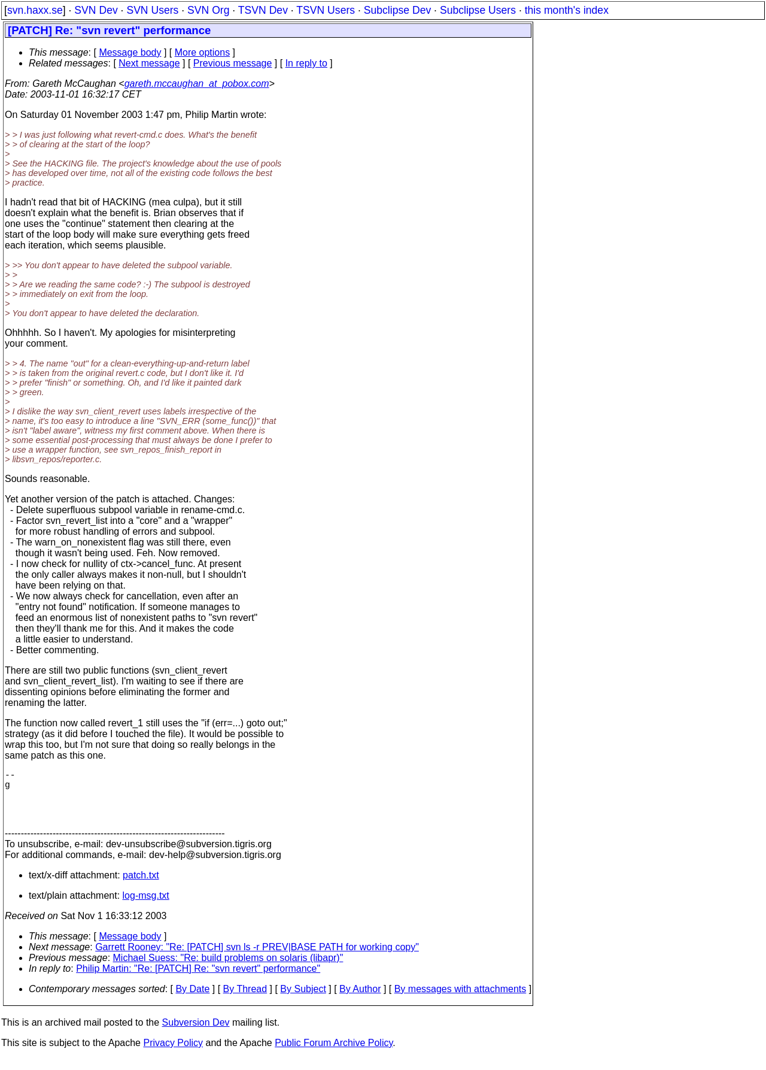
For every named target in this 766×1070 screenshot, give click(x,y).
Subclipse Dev (397, 10)
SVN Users (152, 10)
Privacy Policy (173, 1055)
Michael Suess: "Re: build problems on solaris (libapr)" (228, 970)
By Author (360, 1001)
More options (202, 52)
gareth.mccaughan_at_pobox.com (196, 83)
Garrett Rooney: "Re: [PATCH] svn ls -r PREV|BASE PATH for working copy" (257, 959)
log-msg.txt (146, 907)
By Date (192, 1001)
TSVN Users (325, 10)
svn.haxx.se (35, 10)
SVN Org (208, 10)
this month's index (567, 10)
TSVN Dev (263, 10)
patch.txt (141, 887)
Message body (130, 52)
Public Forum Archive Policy (334, 1055)
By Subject (303, 1001)
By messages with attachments (460, 1001)
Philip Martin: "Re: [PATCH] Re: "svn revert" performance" (198, 980)
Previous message (232, 63)
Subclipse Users (478, 10)
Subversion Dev (196, 1034)
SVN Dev (95, 10)
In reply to (306, 63)
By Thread (245, 1001)
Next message (149, 63)
